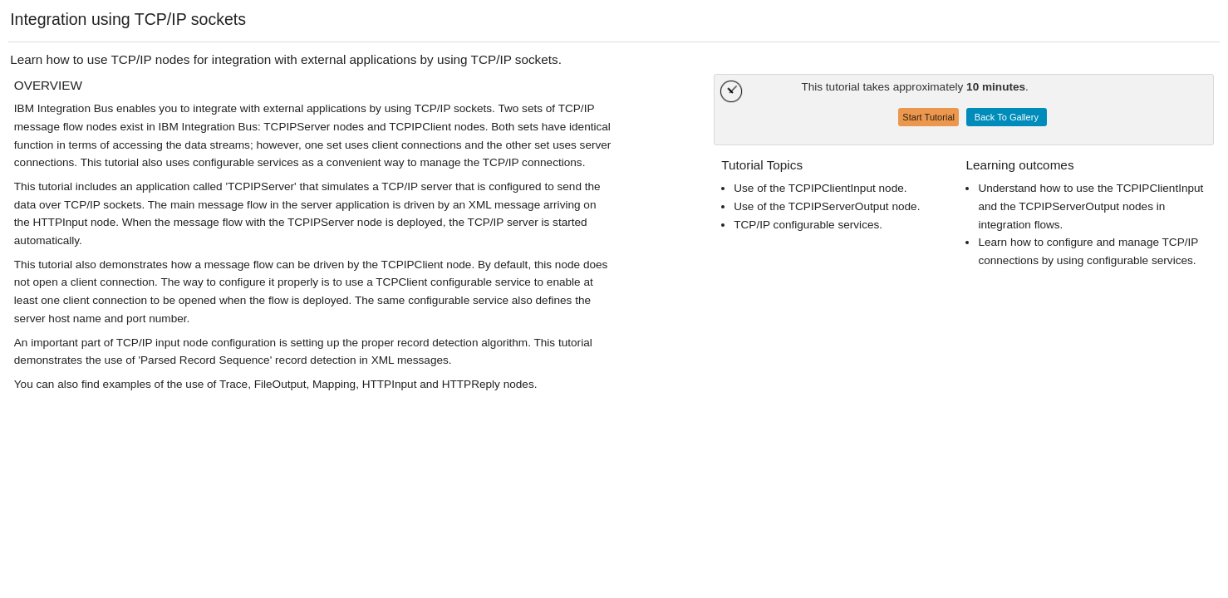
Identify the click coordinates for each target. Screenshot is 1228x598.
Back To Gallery (1007, 117)
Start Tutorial (928, 117)
